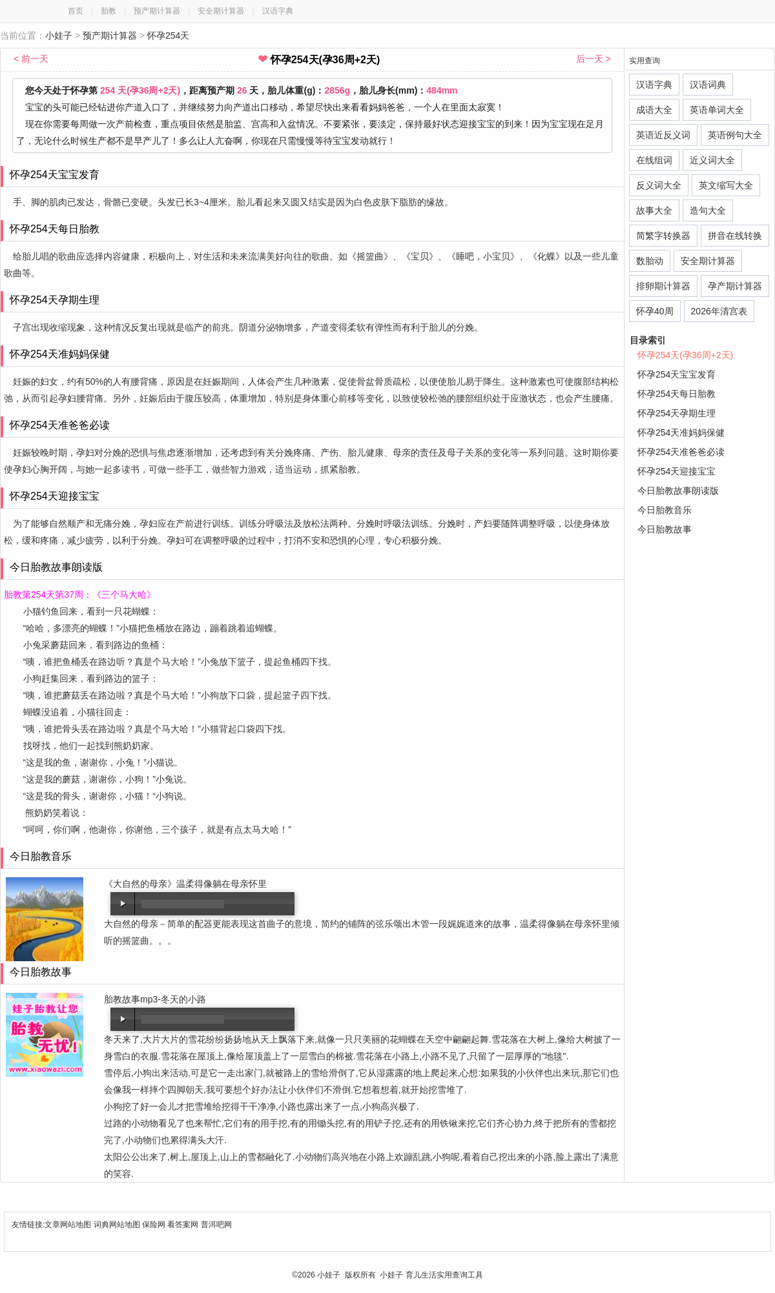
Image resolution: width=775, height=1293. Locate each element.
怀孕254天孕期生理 (676, 413)
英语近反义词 (663, 135)
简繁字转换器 (663, 235)
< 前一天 (31, 59)
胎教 (108, 10)
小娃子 (58, 35)
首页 (75, 10)
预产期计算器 (157, 10)
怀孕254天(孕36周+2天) (685, 355)
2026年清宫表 (719, 311)
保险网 (153, 1224)
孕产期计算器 (735, 286)
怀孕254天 (168, 35)
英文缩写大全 (726, 185)
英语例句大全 (735, 135)
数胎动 (649, 261)
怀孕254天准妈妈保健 (681, 432)
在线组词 (654, 160)
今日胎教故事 (664, 529)
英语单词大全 (717, 110)
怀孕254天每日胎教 (676, 394)
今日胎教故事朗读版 (678, 490)
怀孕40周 (655, 311)
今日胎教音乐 (664, 510)
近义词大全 (712, 160)
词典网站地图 (118, 1224)
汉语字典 (277, 10)
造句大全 (708, 210)
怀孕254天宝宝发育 (676, 374)
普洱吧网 (216, 1224)
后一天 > (593, 59)
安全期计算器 (221, 10)
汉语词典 (708, 84)
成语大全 (654, 110)
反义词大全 (658, 185)
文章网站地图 (69, 1224)
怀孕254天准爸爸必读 (681, 452)
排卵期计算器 (663, 286)
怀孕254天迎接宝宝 (676, 471)
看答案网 (182, 1224)
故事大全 (654, 210)
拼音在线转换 (735, 235)
